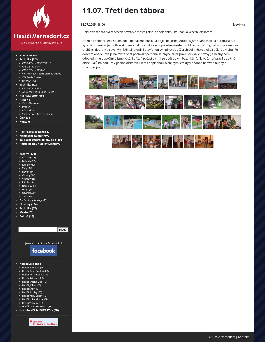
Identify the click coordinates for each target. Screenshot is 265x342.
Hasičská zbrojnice (32, 95)
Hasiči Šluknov (30, 288)
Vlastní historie (30, 103)
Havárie (26, 171)
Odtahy (26, 175)
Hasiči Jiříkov (29, 285)
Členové (25, 117)
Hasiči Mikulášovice (33, 299)
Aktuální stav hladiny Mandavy (40, 143)
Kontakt (25, 121)
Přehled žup (28, 110)
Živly (24, 168)
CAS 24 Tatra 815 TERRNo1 (36, 63)
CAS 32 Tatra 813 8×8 (33, 70)
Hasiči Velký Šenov (32, 295)
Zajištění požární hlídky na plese (41, 139)
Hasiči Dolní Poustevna (34, 306)
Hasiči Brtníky (29, 292)
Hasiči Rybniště (30, 278)
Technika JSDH (29, 59)
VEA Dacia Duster (31, 77)
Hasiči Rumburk (31, 267)
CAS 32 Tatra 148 (31, 66)
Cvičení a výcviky (31, 200)
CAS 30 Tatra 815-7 (32, 88)
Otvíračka (27, 193)
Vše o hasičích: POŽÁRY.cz (36, 310)
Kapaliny (27, 164)
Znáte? (24, 216)
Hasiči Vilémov (30, 303)
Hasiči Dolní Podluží (33, 271)
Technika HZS (28, 84)
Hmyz (25, 189)
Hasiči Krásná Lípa (32, 281)
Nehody (26, 161)
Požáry (26, 157)
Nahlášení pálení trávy (34, 136)
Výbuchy (27, 178)
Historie (25, 99)
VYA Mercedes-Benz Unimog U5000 (41, 73)
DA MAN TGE (29, 80)
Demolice (27, 186)
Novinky (25, 204)
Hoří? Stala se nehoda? (34, 131)
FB (42, 267)
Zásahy (24, 154)
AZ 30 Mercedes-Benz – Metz (38, 91)
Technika (25, 208)
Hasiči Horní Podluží (33, 274)
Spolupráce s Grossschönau (37, 114)
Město (24, 212)
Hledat (63, 229)
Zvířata (26, 196)
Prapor (26, 106)
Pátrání (26, 182)
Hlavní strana (28, 55)
